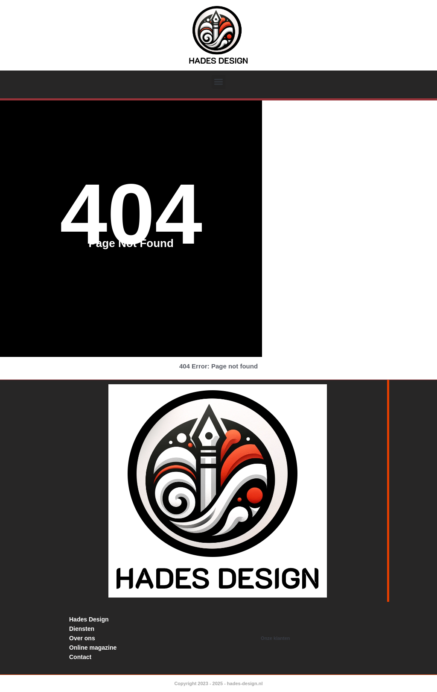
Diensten (81, 628)
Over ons (82, 638)
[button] (219, 82)
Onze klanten (275, 638)
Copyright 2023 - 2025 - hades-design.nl (218, 683)
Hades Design (89, 619)
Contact (80, 657)
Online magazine (93, 647)
